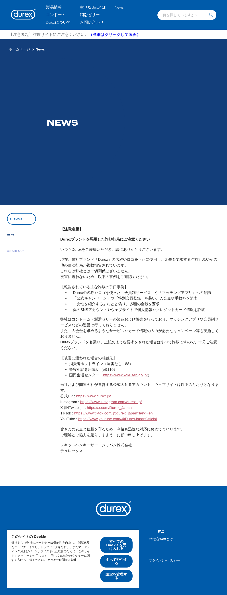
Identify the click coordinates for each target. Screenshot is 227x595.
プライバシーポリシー (164, 560)
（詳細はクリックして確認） (115, 34)
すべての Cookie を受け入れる (116, 544)
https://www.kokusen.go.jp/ (125, 375)
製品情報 (54, 7)
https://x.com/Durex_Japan (109, 408)
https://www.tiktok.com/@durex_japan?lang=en (113, 413)
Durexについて (58, 22)
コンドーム (56, 14)
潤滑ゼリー (90, 14)
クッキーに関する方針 (61, 560)
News (119, 7)
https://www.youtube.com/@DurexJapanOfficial (117, 419)
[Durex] (23, 15)
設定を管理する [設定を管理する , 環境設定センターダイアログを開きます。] (116, 576)
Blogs (18, 218)
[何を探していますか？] (211, 15)
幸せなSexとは (93, 7)
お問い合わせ (92, 22)
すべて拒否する (116, 561)
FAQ (161, 531)
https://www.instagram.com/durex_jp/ (111, 402)
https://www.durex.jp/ (93, 396)
